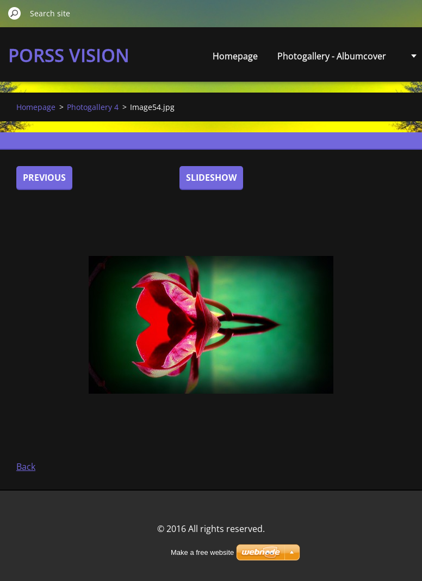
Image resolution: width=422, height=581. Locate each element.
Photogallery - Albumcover (331, 56)
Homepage (235, 56)
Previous (44, 178)
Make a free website (202, 552)
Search (14, 13)
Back (25, 467)
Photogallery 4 (93, 107)
